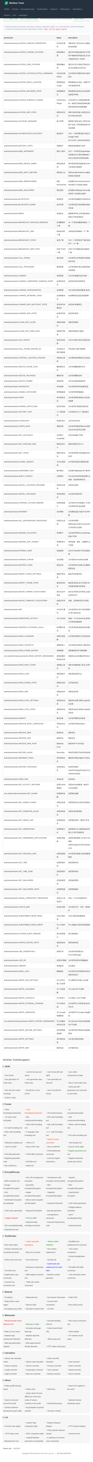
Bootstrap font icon (12, 1441)
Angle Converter (11, 1374)
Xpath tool (30, 1166)
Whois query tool (53, 1339)
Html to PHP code (32, 1147)
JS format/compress (54, 1113)
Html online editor (11, 1245)
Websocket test (31, 1297)
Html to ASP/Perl (53, 1147)
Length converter (11, 1370)
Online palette (74, 1332)
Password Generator (55, 1203)
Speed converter (75, 1370)
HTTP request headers (77, 1426)
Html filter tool (31, 1162)
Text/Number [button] (42, 9)
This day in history (54, 1411)
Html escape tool (75, 1143)
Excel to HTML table (76, 1147)
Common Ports (74, 1434)
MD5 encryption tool (12, 1181)
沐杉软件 (16, 1448)
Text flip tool (51, 1260)
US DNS (50, 1309)
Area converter (74, 1362)
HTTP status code (11, 18)
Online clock (30, 1389)
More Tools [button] (79, 18)
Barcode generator (54, 1211)
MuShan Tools (14, 3)
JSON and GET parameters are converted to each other (77, 1090)
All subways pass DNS (13, 1309)
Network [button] (54, 9)
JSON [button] (7, 9)
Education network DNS (35, 1309)
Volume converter (32, 1366)
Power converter (75, 1366)
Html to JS (30, 1143)
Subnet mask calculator (35, 1362)
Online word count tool (13, 1260)
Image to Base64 (11, 1218)
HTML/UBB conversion (34, 1154)
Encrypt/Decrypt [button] (28, 9)
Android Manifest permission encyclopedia (56, 18)
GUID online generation (13, 1211)
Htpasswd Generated (34, 1211)
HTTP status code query (56, 1346)
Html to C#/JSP (11, 1147)
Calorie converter (11, 1366)
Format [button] (15, 9)
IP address (9, 1297)
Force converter (74, 1374)
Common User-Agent (13, 1426)
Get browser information (56, 1297)
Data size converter (33, 1374)
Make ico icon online (12, 1332)
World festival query (54, 1403)
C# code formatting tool (13, 1128)
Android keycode (75, 1225)
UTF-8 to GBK (31, 1218)
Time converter (52, 1370)
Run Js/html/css (11, 1166)
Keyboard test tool (11, 1230)
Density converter (53, 1374)
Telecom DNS (31, 1305)
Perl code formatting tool (78, 1135)
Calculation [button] (78, 9)
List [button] (14, 15)
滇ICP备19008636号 (64, 1453)
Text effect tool (10, 1271)
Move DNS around (75, 1305)
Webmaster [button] (65, 9)
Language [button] (23, 15)
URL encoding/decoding (14, 1225)
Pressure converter (54, 1366)
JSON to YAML (10, 1098)
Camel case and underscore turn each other (54, 1267)
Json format (9, 1075)
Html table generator (12, 1154)
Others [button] (7, 15)
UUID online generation (77, 1203)
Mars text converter (33, 1252)
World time (51, 1389)
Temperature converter (34, 1370)
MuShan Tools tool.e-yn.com (44, 1453)
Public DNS (73, 1297)
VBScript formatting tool (13, 1143)
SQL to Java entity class (78, 1083)
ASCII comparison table (29, 18)
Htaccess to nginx (32, 1324)
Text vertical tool (32, 1260)
